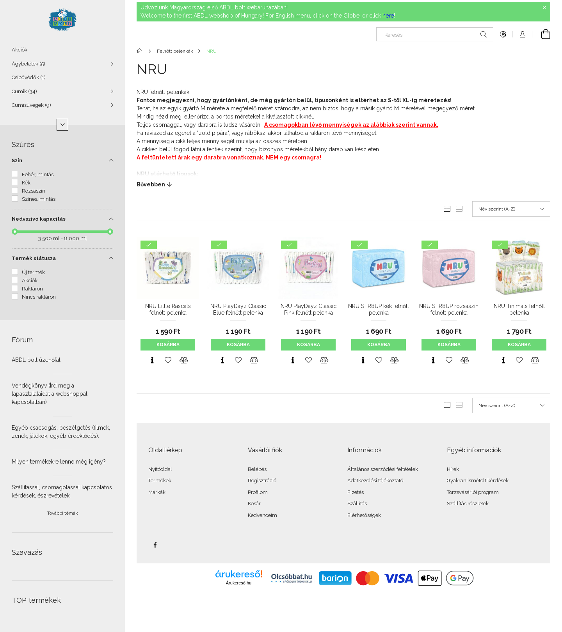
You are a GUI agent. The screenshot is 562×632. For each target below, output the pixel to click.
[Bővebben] (343, 184)
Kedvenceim (262, 515)
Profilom (258, 492)
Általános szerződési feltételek (382, 469)
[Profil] (522, 34)
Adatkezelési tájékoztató (375, 480)
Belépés (257, 469)
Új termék (33, 272)
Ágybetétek (28, 64)
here (388, 15)
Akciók (19, 50)
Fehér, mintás (37, 174)
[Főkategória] (141, 51)
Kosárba (168, 344)
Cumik (24, 91)
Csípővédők (29, 77)
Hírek (453, 469)
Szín (17, 160)
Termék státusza (34, 258)
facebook (155, 545)
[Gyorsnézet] (152, 360)
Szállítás (357, 503)
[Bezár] (544, 8)
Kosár (254, 503)
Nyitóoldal (160, 469)
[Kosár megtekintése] (541, 34)
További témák (62, 513)
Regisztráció (262, 480)
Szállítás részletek (468, 503)
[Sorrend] (511, 209)
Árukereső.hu (238, 583)
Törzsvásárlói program (473, 492)
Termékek (159, 480)
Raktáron (32, 289)
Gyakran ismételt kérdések (478, 480)
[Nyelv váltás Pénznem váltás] (503, 34)
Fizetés (355, 492)
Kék (26, 183)
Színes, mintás (38, 199)
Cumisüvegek (31, 105)
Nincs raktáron (39, 297)
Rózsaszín (33, 191)
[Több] (62, 125)
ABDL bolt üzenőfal (36, 360)
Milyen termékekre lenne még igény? (59, 462)
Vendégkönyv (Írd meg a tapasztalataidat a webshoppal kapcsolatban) (49, 393)
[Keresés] (434, 34)
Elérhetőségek (364, 515)
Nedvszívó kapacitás (39, 219)
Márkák (156, 492)
